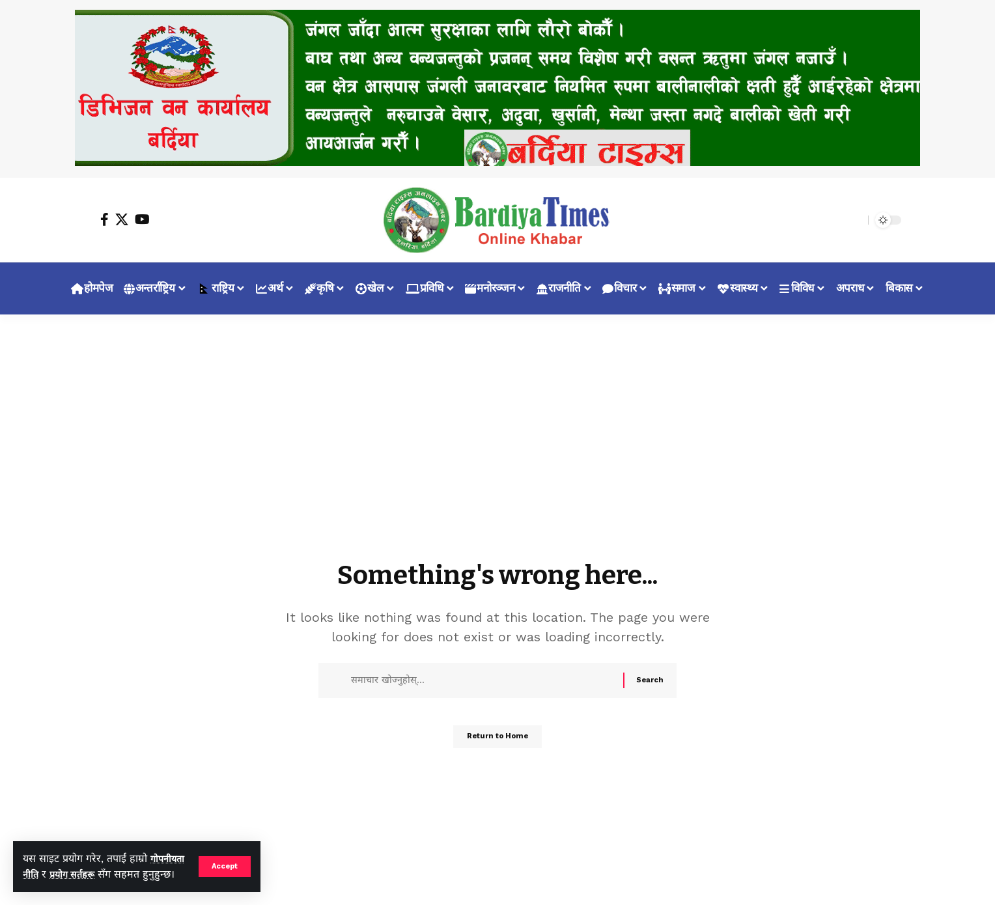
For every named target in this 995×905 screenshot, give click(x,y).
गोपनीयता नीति (51, 858)
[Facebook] (104, 219)
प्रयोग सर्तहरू (116, 858)
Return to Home (498, 741)
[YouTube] (142, 219)
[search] (855, 220)
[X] (122, 219)
